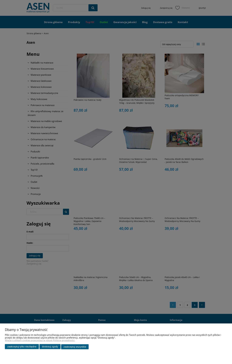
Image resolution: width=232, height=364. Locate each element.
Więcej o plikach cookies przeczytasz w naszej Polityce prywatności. (40, 340)
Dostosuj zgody (50, 346)
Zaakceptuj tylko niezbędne (21, 346)
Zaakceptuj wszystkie (75, 346)
